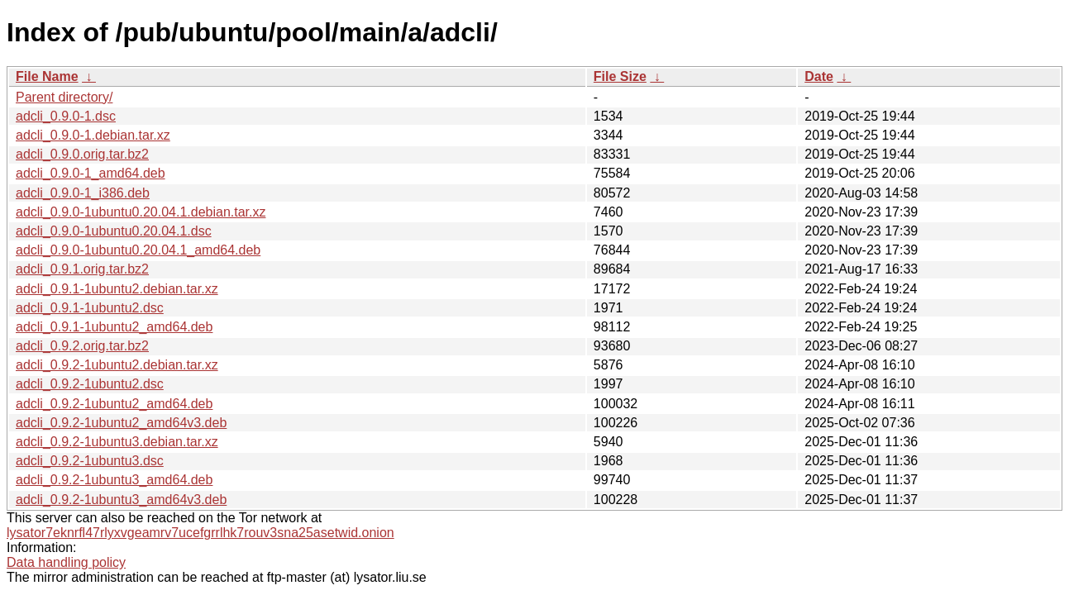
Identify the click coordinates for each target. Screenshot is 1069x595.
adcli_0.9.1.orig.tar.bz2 (82, 269)
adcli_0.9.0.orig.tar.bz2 (82, 154)
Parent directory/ (64, 97)
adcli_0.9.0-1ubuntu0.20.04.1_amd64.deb (138, 250)
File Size (620, 76)
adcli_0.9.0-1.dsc (66, 116)
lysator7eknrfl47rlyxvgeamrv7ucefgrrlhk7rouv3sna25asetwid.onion (200, 533)
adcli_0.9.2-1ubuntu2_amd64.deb (114, 404)
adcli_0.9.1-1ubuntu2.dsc (90, 308)
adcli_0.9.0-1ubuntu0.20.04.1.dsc (114, 231)
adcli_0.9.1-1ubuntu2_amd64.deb (114, 327)
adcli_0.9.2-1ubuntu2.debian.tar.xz (117, 365)
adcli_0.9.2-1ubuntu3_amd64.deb (114, 480)
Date (818, 76)
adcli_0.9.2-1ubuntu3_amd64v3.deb (121, 500)
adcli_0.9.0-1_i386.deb (83, 193)
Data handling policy (66, 562)
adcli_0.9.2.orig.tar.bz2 (82, 346)
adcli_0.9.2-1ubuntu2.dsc (90, 384)
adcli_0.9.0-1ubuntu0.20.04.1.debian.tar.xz (140, 212)
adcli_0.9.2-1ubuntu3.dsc (90, 461)
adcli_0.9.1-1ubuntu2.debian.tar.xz (117, 289)
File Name (47, 76)
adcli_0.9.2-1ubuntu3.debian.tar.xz (117, 442)
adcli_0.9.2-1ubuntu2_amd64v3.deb (121, 423)
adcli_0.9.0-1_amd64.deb (90, 173)
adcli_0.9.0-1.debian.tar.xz (93, 135)
